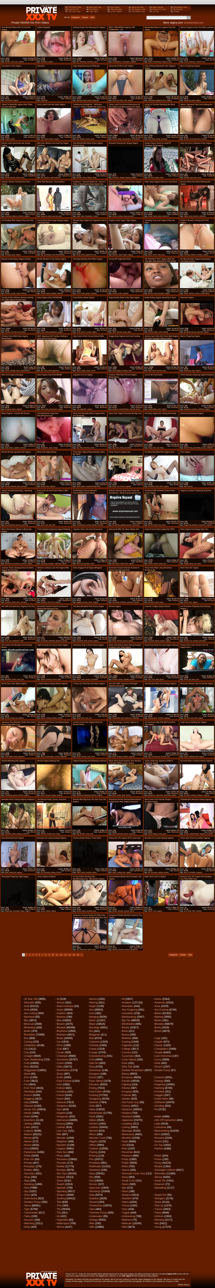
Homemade (96, 1113)
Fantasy (159, 1080)
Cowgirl (28, 1056)
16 (78, 955)
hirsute (119, 641)
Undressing (128, 1216)
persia (55, 216)
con (78, 409)
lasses (128, 795)
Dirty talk (127, 1066)
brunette (115, 177)
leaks (51, 139)
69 (123, 999)
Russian (61, 1169)
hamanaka (116, 718)
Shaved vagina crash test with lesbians (197, 27)
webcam (95, 100)
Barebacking (129, 1016)
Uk (58, 1216)
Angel (92, 1006)
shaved (198, 62)
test (203, 62)
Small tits (160, 1180)
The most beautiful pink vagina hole (159, 452)
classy (7, 177)
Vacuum (28, 1219)
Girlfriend (159, 1102)
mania (95, 216)
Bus (26, 1038)
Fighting (126, 1084)
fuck (47, 525)
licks (23, 177)
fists (190, 602)
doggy (118, 370)
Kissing (61, 1123)
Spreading (160, 1187)
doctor (13, 177)
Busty (60, 1038)
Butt (91, 1038)
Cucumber (128, 1056)
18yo (78, 370)
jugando (83, 409)
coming (8, 216)
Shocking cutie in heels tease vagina (88, 645)
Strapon (61, 1194)
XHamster (67, 60)
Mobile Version (183, 1285)
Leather (61, 1127)
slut (94, 255)
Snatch (61, 1184)
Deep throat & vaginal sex (120, 452)
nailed (48, 911)
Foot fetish (95, 1091)
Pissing (93, 1155)
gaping (79, 100)
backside (11, 525)
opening (83, 62)
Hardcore (127, 1109)
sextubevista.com (194, 22)
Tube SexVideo (116, 9)
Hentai (27, 1113)
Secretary (29, 1173)
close (155, 255)
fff (149, 177)
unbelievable (194, 834)
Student (126, 1194)
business (151, 602)
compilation (116, 62)
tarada (136, 602)
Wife (91, 1226)
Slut (91, 1180)
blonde (7, 62)
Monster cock (97, 1137)
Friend (60, 1095)
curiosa (89, 525)
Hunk (92, 1116)
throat (122, 486)
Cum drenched (163, 1056)
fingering (187, 100)
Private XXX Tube (159, 9)
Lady (157, 1123)
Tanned (93, 1202)
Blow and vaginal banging (12, 375)
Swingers (159, 1198)
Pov (91, 1159)
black (114, 795)
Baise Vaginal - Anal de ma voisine (16, 413)
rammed (200, 332)
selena (132, 679)
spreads (24, 486)
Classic (158, 1045)
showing (164, 139)
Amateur (127, 1002)
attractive (83, 949)
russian (160, 718)
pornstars (202, 641)
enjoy (18, 293)
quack (162, 641)
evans (88, 139)
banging (8, 409)
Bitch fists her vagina (189, 568)
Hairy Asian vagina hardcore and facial (161, 182)
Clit (26, 1048)
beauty (7, 486)
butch (125, 834)
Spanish (61, 1187)
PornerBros (210, 291)
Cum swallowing (33, 1059)
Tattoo (125, 1202)
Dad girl (94, 1063)
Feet (59, 1084)
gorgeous (134, 949)
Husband (127, 1116)
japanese (197, 139)
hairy (46, 139)
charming (47, 255)
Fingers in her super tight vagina (122, 220)
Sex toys (62, 1173)
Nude (125, 1141)
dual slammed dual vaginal (13, 838)
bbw (42, 756)
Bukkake (61, 1034)
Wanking (159, 1219)
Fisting (93, 1088)
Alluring (93, 1002)
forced (114, 139)
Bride (125, 1031)
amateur (115, 409)
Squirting (62, 1191)
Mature (28, 1134)
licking (23, 293)
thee (98, 486)
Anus (157, 1006)
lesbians (192, 62)
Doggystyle (30, 1070)
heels (88, 679)
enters (83, 332)
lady (119, 139)
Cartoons (94, 1041)
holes (83, 872)
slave (90, 602)
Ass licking (30, 1013)
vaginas (209, 525)
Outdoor (94, 1148)
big (42, 255)
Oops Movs (93, 12)
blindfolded (157, 62)
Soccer (93, 1184)
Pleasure (127, 1155)
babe (150, 62)
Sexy (92, 1173)
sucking (24, 602)
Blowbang (29, 1027)
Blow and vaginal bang (46, 452)
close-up (115, 100)
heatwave (88, 216)
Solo (26, 1187)
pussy (89, 100)
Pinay (60, 1155)
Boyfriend (62, 1031)
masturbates (25, 370)
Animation (127, 1006)
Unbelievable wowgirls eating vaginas (196, 799)
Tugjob (126, 1212)
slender (58, 602)
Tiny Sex (155, 12)
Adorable (29, 1002)
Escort (93, 1077)
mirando (100, 525)
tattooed (64, 756)
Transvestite (31, 1212)
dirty (81, 448)
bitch (14, 602)
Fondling (61, 1091)
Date (92, 17)
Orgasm (61, 1148)
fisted (155, 525)
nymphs (194, 409)
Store (125, 1191)
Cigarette (127, 1045)
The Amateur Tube (138, 9)
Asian (60, 1009)
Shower (61, 1177)
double (119, 332)
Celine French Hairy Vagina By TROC (160, 529)
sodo (120, 293)
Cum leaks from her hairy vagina (51, 105)
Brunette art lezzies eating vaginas (51, 838)
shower (20, 216)
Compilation (161, 1048)
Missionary (128, 1134)
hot (152, 177)
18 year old (30, 999)
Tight (27, 1209)
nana (46, 332)
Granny (126, 1105)
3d (58, 999)
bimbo (114, 911)
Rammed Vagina (187, 298)
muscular (193, 718)
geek (164, 834)
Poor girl (29, 1159)
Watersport (63, 1223)
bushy (79, 911)
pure (185, 486)
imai (191, 139)
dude (119, 795)
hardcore (165, 216)
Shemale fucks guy (133, 1173)
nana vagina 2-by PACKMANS (49, 375)
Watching (29, 1223)
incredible (94, 679)
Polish (157, 1155)
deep (150, 448)
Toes (92, 1209)
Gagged (159, 1095)
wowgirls (209, 834)
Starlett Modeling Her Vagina (13, 761)
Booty (157, 1027)
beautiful (151, 486)
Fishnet (61, 1088)
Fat (26, 1084)
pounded (187, 332)
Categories (75, 17)
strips (58, 834)
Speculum (95, 1187)
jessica (159, 370)
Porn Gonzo (114, 7)
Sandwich (94, 1169)
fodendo (123, 602)
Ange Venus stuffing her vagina (193, 722)
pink (18, 486)
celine (150, 563)
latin (121, 100)
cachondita (152, 409)
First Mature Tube (138, 12)
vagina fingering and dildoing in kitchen (90, 761)
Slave (60, 1180)
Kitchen (93, 1123)
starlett (20, 795)
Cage (157, 1038)
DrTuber (104, 60)
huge (84, 100)
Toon (124, 1209)
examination (204, 293)
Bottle (27, 1031)
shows (57, 756)
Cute (26, 1063)
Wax (91, 1223)
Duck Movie (178, 9)
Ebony (125, 1073)
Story (27, 1194)
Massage (127, 1130)
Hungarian (62, 1116)
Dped (27, 1073)
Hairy (92, 1109)
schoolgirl (16, 911)
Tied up (158, 1205)
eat (185, 718)
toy (16, 718)
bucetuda (115, 602)
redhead (209, 448)
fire (10, 641)
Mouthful (127, 1137)
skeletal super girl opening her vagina (89, 27)
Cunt (92, 1059)
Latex (27, 1127)
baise (11, 448)
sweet (89, 332)
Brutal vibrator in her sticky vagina (51, 259)
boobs (14, 679)
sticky (48, 293)
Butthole (126, 1038)
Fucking (93, 1095)
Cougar (93, 1052)
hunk (92, 448)
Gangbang (95, 1098)
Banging (94, 1016)
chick (7, 370)
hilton (89, 177)
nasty (120, 679)
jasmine (87, 563)
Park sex (62, 1152)
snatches (202, 525)
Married (93, 1130)
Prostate (61, 1162)
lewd (161, 177)
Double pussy (162, 1070)
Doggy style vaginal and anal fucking (124, 336)
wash (13, 139)
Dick (26, 1066)
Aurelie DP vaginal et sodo (120, 259)
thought (161, 293)
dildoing (80, 795)
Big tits (126, 1020)
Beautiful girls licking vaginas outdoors (18, 799)
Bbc (26, 1020)
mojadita (44, 62)
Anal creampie (65, 1006)
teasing (128, 177)
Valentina (41, 66)
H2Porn (32, 98)
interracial (124, 563)
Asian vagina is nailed (46, 877)
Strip (92, 1194)
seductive (16, 641)
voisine (22, 448)
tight (125, 255)
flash (94, 525)
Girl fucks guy (130, 1102)
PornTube (139, 137)
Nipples (93, 1141)
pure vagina (185, 452)
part (197, 679)
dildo (114, 332)
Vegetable (62, 1219)
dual (6, 872)
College (126, 1048)
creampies (126, 62)
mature (204, 139)
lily (50, 525)
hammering (188, 448)
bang (42, 486)
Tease (157, 1202)
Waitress (127, 1219)
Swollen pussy (32, 1202)
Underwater (96, 1216)
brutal (43, 293)
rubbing (201, 409)
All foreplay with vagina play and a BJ (17, 220)
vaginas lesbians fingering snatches (195, 491)
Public (125, 1162)
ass (78, 139)
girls (92, 139)
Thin (59, 1205)
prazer (129, 525)
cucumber (8, 100)
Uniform (158, 1216)
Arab (26, 1009)
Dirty (92, 1066)
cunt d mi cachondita (153, 375)
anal (113, 370)
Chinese (94, 1045)
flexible (121, 949)
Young (158, 1226)
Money (28, 1137)
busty (191, 216)
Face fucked (64, 1080)
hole (157, 486)
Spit (124, 1187)
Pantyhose (30, 1152)
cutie (83, 679)
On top (158, 1145)
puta (50, 448)
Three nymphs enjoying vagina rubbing (196, 375)
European (127, 1077)
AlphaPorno (66, 176)
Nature (28, 1141)
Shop (27, 1177)
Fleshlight (29, 1091)
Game (60, 1098)
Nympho (61, 1145)
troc (165, 563)
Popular (85, 17)
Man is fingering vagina (190, 66)
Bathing (158, 1016)
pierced (132, 409)
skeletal (90, 62)
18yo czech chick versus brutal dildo (88, 336)
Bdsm (92, 1020)
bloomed (8, 563)
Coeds (93, 1048)
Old (124, 1145)
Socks (125, 1184)
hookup (89, 911)
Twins (27, 1216)
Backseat (29, 1016)
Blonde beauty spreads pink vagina (16, 452)
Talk (59, 1202)
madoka (136, 718)
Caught (158, 1041)
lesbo (94, 872)
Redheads (95, 1166)
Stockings (94, 1191)
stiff (53, 525)
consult (151, 641)
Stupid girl (160, 1194)
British (158, 1031)
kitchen (94, 795)
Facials (126, 1080)
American (159, 1002)
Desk (157, 1063)
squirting (24, 525)
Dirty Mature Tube (180, 7)
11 (57, 955)
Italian (92, 1120)
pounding (196, 448)
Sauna (125, 1169)
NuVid (212, 60)
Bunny (125, 1034)
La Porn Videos (116, 12)
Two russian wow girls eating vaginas (161, 684)
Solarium (159, 1184)
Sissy (125, 1177)
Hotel (27, 1116)
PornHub (103, 291)
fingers (115, 255)
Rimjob (158, 1166)
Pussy (157, 1162)
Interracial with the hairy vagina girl (124, 529)
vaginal (133, 62)
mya (94, 911)
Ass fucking (161, 1009)
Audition (61, 1013)
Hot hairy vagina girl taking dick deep (160, 413)
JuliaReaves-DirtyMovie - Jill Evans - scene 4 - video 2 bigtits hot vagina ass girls (89, 107)
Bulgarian (94, 1034)
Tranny (158, 1209)
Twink (157, 1212)
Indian (157, 1116)
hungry (156, 177)
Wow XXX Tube (95, 7)
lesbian (120, 216)
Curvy (157, 1059)
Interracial (62, 1120)
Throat (125, 1205)
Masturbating (161, 1130)
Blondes (159, 1023)
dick (154, 448)
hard (83, 216)
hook (93, 756)
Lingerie (28, 1130)
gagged (79, 602)
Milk (59, 1134)
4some (93, 999)
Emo (26, 1077)
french (155, 563)
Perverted (127, 1152)
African (61, 1002)
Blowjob (61, 1027)
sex (118, 486)
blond (150, 525)
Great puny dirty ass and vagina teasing (161, 645)
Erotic (60, 1077)
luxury (54, 679)
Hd (156, 1109)
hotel (83, 255)
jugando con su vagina (83, 375)
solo (91, 834)
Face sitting (96, 1080)
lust (52, 602)
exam (85, 177)
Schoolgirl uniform (164, 1169)
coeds (13, 293)
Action (158, 999)
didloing (202, 216)
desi (19, 679)
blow (14, 409)
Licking (126, 1127)
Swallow (94, 1198)
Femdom (94, 1084)
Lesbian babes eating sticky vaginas (52, 684)
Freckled (159, 1091)
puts (195, 177)
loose (164, 525)
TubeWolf (31, 60)
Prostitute (94, 1162)
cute (12, 62)
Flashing (159, 1088)
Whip (27, 1226)
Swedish (127, 1198)
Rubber (28, 1169)
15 (74, 955)
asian (150, 216)
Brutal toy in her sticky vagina (14, 684)
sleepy (121, 177)
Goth (92, 1105)
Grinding (159, 1105)
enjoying (187, 409)
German (94, 1102)
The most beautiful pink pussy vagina (88, 606)
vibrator (60, 293)
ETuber (176, 12)
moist (83, 293)
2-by (42, 409)
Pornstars (62, 1159)
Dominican (95, 1070)
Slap (26, 1180)
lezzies (58, 872)
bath (114, 756)
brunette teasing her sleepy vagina (123, 143)
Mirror (92, 1134)
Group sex (30, 1109)
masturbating (91, 486)
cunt (53, 255)
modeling (8, 795)
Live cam (62, 1130)
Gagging (29, 1098)
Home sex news (137, 7)
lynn (164, 370)
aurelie (114, 293)
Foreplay (127, 1091)
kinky (95, 177)
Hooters (126, 1113)
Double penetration (133, 1070)
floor (18, 602)
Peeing (93, 1152)
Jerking (28, 1123)
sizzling (94, 293)
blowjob (8, 679)
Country (126, 1052)
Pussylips (29, 1166)
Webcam (127, 1223)
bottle (155, 332)
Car (59, 1041)
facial (155, 216)
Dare (124, 1063)
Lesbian (93, 1127)
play (13, 255)
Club (59, 1048)
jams (193, 679)
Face (27, 1080)
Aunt (92, 1013)
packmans (53, 332)
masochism (126, 139)
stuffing (191, 756)
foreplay (8, 255)
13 (65, 955)
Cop (26, 1052)
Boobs (125, 1027)
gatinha (123, 525)
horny (114, 216)
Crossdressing (97, 1056)
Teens (27, 1205)
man (193, 100)
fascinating (60, 255)
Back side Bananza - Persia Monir (51, 182)
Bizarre (61, 1023)
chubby (12, 370)
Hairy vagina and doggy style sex (194, 529)
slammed (151, 100)
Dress (60, 1073)
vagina (21, 62)
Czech (60, 1063)
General (61, 1102)
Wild (124, 1226)
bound (83, 756)
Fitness (126, 1088)
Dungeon (94, 1073)
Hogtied (61, 1113)
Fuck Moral (93, 9)
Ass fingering (130, 1009)
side (60, 216)
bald (149, 370)
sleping (59, 795)
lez (191, 641)
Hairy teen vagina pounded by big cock (125, 413)
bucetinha (116, 525)
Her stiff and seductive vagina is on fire (18, 606)
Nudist (158, 1141)
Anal (26, 1006)
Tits (59, 1209)
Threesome (95, 1205)
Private (28, 1162)
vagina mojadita (43, 27)
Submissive (30, 1198)
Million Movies (157, 7)
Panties (158, 1148)
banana (187, 177)
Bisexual (29, 1023)
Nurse (27, 1145)
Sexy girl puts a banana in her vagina (196, 143)
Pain (124, 1148)
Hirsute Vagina (115, 606)
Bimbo (158, 1020)
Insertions (29, 1120)
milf (51, 177)
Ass (91, 1009)
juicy (163, 255)
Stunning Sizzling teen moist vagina (88, 259)
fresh (154, 370)
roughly (126, 679)
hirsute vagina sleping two (48, 761)
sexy (199, 177)
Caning (28, 1041)
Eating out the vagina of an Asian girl (125, 838)
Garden (126, 1098)
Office (92, 1145)
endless (14, 216)
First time (29, 1088)
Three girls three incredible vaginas (195, 838)
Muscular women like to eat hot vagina (196, 684)
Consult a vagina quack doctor (157, 606)
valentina (44, 100)
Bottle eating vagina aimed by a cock (160, 298)
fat (190, 679)
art (42, 872)
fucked (186, 139)
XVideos (68, 98)
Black (92, 1023)
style (130, 370)
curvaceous (155, 756)
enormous (16, 563)
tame (92, 563)
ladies (83, 486)
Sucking (61, 1198)
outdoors (57, 177)
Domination (63, 1070)
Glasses (28, 1105)
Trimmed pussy (98, 1212)
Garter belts (161, 1098)
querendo (136, 525)
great (162, 679)
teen (164, 100)
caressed (132, 834)
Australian (127, 1013)
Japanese (127, 1120)
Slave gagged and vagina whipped (87, 568)
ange (186, 756)
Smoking (29, 1184)
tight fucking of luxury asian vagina (52, 645)
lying (158, 139)
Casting (126, 1041)
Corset (60, 1052)
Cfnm (60, 1045)
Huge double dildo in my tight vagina (124, 298)
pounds (131, 216)
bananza (44, 216)
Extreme (159, 1077)
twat (196, 756)
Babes (158, 1013)
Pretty (125, 1159)
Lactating (127, 1123)
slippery (159, 100)
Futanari (126, 1095)
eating (165, 332)
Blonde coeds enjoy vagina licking (16, 259)
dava (42, 525)
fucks (18, 177)
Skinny (158, 1177)
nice (125, 100)
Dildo (60, 1066)
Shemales (160, 1173)
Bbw (59, 1020)
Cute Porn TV (73, 9)
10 (53, 955)
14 (69, 955)
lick (16, 62)
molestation (135, 139)
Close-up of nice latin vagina (121, 66)
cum (42, 139)
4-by (42, 332)
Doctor (158, 1066)
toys (170, 62)
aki (42, 370)
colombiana (81, 525)
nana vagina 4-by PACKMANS (49, 298)
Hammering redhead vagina (191, 413)
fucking (124, 370)
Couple (158, 1052)
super (95, 62)
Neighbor (62, 1141)
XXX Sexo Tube (74, 12)
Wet (156, 1223)
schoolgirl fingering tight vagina (15, 877)
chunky (7, 332)
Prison (158, 1159)
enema (196, 293)
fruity (78, 872)
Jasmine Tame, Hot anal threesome (87, 529)
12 (61, 955)
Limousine (160, 1127)
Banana (61, 1016)
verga (55, 448)
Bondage (94, 1027)
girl (78, 62)
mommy (199, 911)
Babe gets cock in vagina (155, 877)
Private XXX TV (71, 1274)
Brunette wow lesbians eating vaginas (196, 761)
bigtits (82, 139)
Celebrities (30, 1045)
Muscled (159, 1137)
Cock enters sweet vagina (83, 298)
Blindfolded (128, 1023)
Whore (60, 1226)
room (155, 293)
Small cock (128, 1180)
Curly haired (129, 1059)
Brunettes (29, 1034)
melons (23, 563)
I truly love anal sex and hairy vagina (89, 684)
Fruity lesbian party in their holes (87, 838)
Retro (125, 1166)
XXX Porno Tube (74, 7)
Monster (61, 1137)
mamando (44, 448)
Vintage (93, 1219)
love (86, 718)
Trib (59, 1212)
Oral (26, 1148)
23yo (150, 255)
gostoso (130, 602)
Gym (59, 1109)
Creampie (62, 1056)
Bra (91, 1031)
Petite (27, 1155)
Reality (60, 1166)
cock (78, 332)
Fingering (159, 1084)
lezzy (125, 216)
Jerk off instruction (165, 1120)
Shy (91, 1177)
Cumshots (62, 1059)
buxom (195, 216)
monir (50, 216)
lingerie (165, 62)
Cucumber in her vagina (11, 66)
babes (43, 718)
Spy (26, 1191)
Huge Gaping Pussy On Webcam (86, 66)
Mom (157, 1134)
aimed (150, 332)
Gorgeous (62, 1105)
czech (93, 370)
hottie (23, 332)
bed (149, 139)
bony (150, 834)
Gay (26, 1102)
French (28, 1095)
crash (186, 62)
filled (11, 756)
